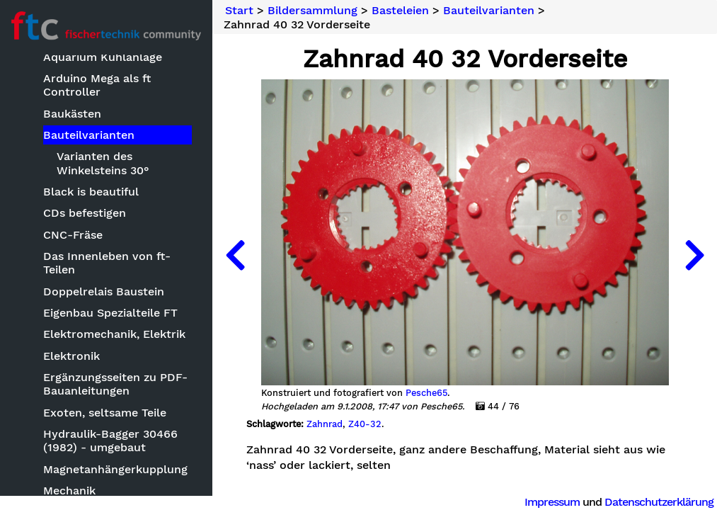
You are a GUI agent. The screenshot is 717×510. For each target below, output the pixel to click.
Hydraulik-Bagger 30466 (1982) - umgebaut (110, 440)
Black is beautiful (91, 191)
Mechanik (69, 490)
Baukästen (72, 113)
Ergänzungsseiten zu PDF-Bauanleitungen (115, 383)
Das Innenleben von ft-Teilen (107, 262)
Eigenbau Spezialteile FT (110, 312)
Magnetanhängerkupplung (115, 469)
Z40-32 (365, 424)
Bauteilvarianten (88, 135)
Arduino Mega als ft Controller (97, 85)
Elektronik (71, 356)
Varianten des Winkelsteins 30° (103, 162)
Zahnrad (324, 424)
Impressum (552, 502)
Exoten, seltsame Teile (104, 412)
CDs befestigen (84, 213)
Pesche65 (426, 393)
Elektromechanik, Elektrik (114, 334)
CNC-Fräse (73, 235)
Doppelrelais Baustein (103, 291)
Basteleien (400, 10)
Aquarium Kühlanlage (102, 57)
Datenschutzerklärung (658, 502)
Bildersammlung (312, 10)
